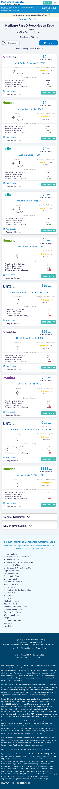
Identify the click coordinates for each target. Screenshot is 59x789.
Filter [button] (48, 43)
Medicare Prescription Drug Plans (28, 642)
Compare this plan (13, 94)
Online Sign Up (48, 93)
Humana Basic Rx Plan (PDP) (29, 109)
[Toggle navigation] (55, 2)
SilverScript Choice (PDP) (29, 383)
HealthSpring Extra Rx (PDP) (29, 338)
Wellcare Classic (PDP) (29, 154)
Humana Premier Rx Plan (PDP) (29, 475)
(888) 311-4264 (50, 7)
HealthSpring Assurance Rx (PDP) (29, 63)
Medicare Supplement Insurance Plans (16, 645)
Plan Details (9, 91)
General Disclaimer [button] (16, 516)
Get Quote (17, 640)
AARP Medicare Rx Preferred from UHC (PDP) (29, 429)
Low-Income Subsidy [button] (17, 525)
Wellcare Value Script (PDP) (30, 200)
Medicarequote (12, 2)
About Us (15, 648)
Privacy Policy (41, 648)
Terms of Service (27, 648)
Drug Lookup (9, 43)
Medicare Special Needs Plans (43, 645)
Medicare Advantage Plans (33, 640)
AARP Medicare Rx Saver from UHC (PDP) (29, 292)
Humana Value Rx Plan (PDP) (29, 246)
